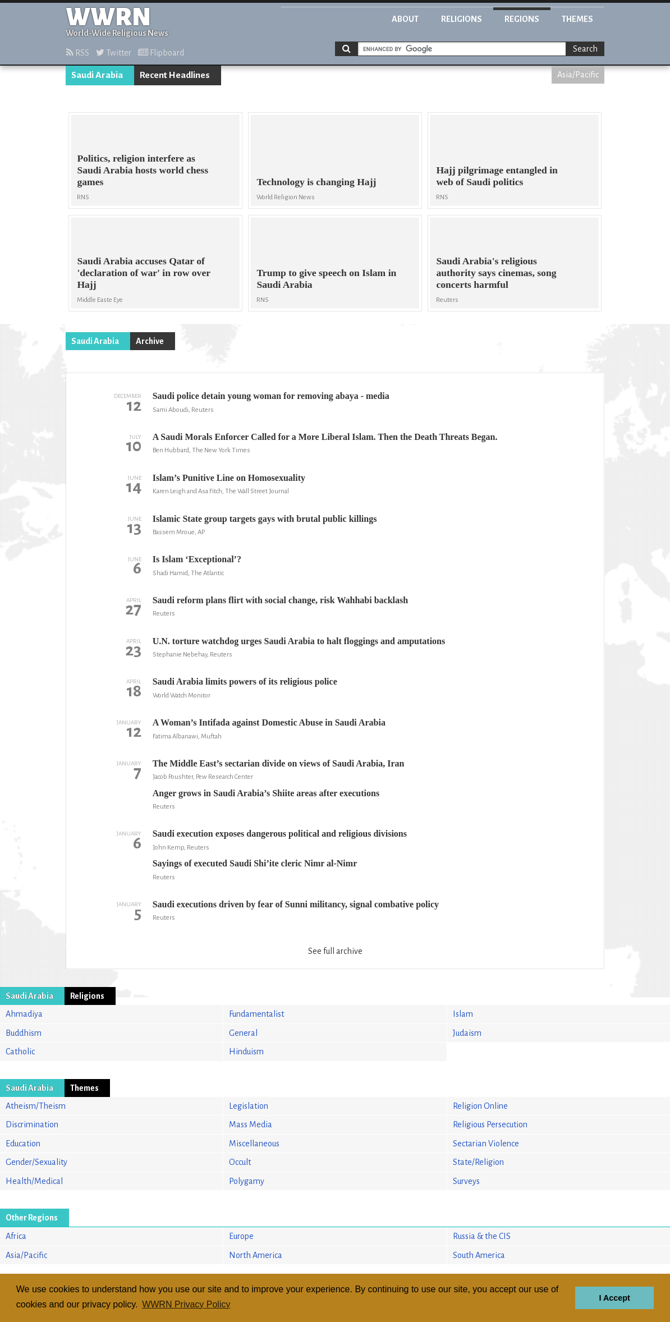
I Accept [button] (614, 1297)
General (243, 1033)
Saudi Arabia (97, 75)
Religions (461, 19)
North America (255, 1255)
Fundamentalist (256, 1013)
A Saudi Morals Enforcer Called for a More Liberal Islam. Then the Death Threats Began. (325, 437)
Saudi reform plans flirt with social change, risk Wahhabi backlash (280, 600)
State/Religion (478, 1162)
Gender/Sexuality (36, 1162)
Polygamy (246, 1181)
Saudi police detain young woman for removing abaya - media (271, 396)
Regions (521, 19)
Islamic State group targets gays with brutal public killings (265, 519)
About (405, 19)
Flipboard (161, 52)
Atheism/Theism (36, 1105)
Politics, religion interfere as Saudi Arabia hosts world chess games (142, 170)
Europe (241, 1236)
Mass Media (250, 1124)
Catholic (20, 1051)
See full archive (335, 951)
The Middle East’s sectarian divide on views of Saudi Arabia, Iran (279, 763)
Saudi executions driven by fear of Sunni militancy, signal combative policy (296, 904)
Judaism (467, 1033)
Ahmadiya (24, 1013)
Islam (463, 1013)
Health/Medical (34, 1181)
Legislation (248, 1105)
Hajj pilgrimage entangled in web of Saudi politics (497, 175)
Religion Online (480, 1105)
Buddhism (24, 1033)
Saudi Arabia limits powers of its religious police (245, 681)
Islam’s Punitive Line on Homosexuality (229, 478)
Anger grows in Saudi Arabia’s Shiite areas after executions (266, 793)
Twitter (113, 52)
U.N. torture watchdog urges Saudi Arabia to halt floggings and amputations (299, 641)
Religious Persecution (490, 1124)
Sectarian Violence (486, 1143)
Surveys (466, 1181)
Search (585, 48)
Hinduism (246, 1051)
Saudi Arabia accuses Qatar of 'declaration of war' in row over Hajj (143, 272)
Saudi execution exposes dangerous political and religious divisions (280, 833)
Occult (240, 1162)
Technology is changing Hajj (316, 181)
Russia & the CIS (482, 1236)
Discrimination (32, 1124)
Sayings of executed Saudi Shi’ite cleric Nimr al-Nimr (255, 863)
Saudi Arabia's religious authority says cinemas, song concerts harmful (496, 272)
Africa (16, 1236)
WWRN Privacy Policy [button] (186, 1304)
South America (479, 1255)
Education (23, 1143)
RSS (77, 52)
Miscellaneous (254, 1143)
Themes (577, 19)
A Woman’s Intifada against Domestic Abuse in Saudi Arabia (269, 722)
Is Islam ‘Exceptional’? (197, 559)
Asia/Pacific (578, 74)
